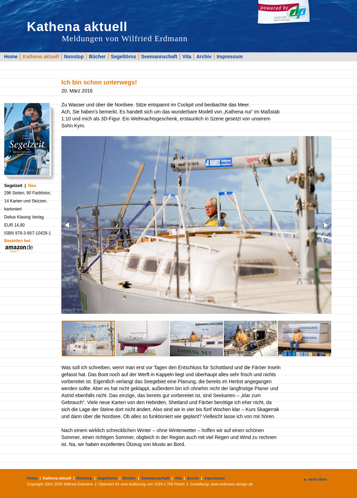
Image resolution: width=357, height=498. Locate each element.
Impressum (230, 56)
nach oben (317, 479)
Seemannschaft (159, 56)
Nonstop (74, 56)
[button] (67, 225)
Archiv (204, 56)
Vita (186, 56)
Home (11, 56)
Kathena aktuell (41, 56)
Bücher (97, 56)
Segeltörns (123, 56)
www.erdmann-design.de (232, 484)
